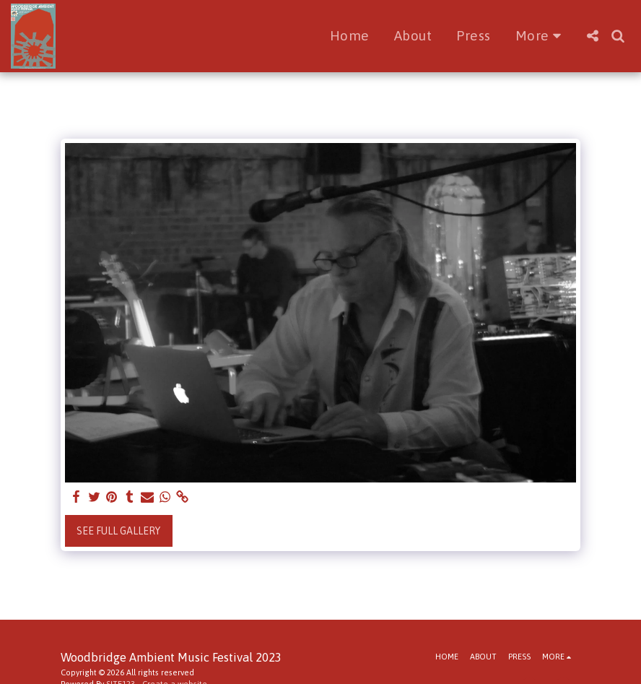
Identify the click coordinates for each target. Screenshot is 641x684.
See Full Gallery (118, 531)
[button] (592, 36)
